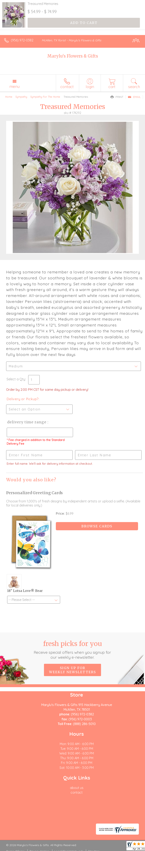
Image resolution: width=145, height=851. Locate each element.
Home (8, 96)
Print (117, 97)
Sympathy (21, 96)
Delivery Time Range (27, 422)
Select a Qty (16, 379)
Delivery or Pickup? (23, 399)
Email (134, 97)
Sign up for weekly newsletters (72, 670)
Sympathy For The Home (45, 96)
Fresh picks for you (72, 650)
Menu (14, 86)
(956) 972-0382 (22, 40)
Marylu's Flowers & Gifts (72, 56)
